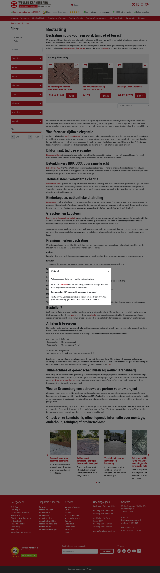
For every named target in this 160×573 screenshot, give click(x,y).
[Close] (108, 271)
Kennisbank (64, 284)
